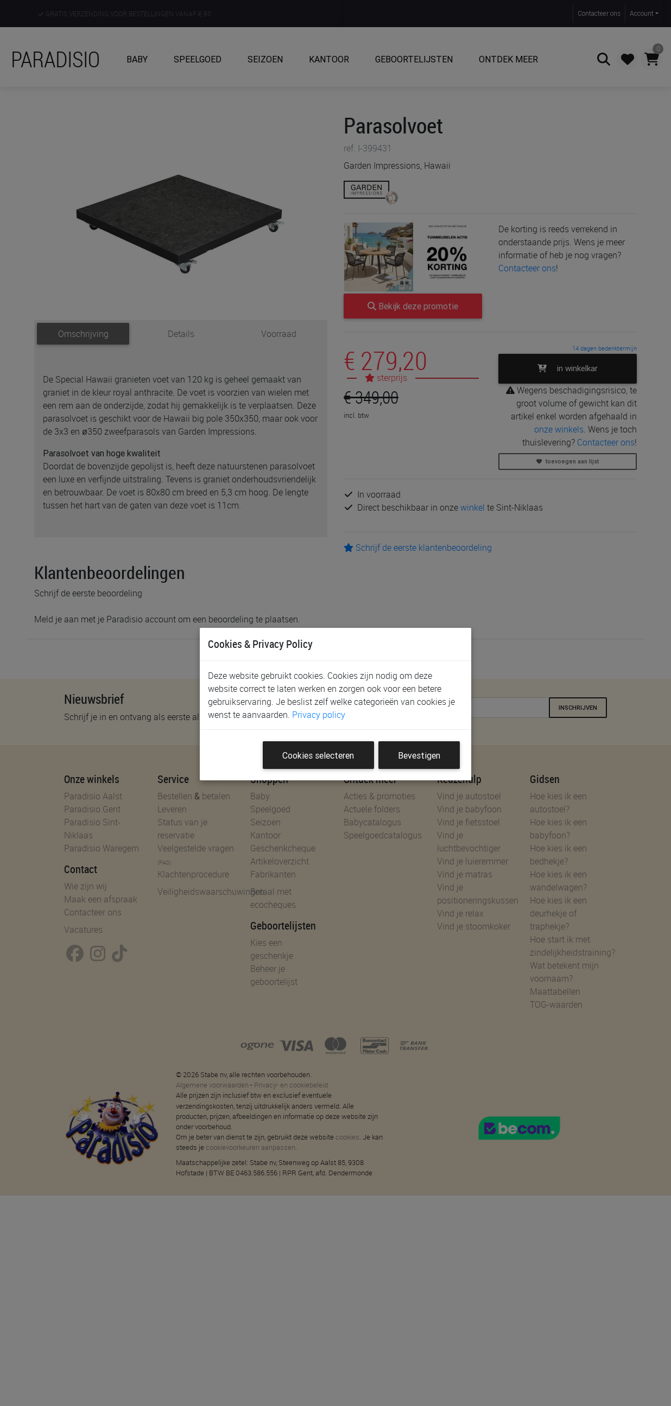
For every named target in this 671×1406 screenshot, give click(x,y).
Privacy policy (318, 715)
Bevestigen (419, 755)
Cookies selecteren (318, 755)
